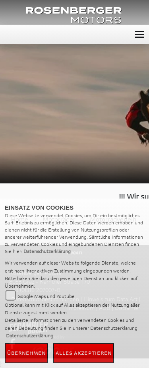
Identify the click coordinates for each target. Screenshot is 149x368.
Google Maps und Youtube (46, 296)
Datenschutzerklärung (47, 251)
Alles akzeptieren (84, 353)
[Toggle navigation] (139, 34)
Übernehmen (26, 353)
